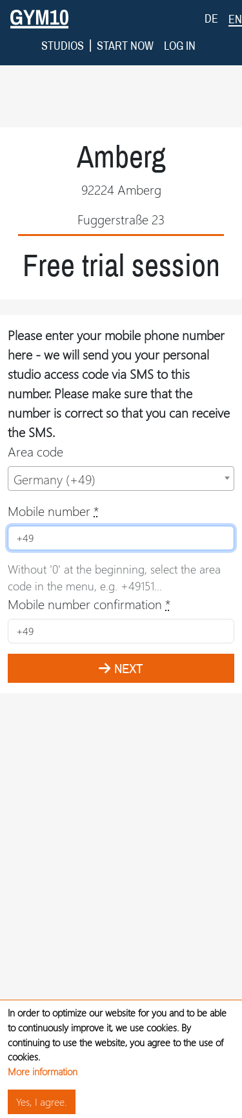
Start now (125, 24)
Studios (62, 24)
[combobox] (121, 458)
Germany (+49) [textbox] (55, 458)
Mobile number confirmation (89, 583)
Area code (35, 430)
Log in (180, 24)
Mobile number (53, 490)
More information (42, 1070)
